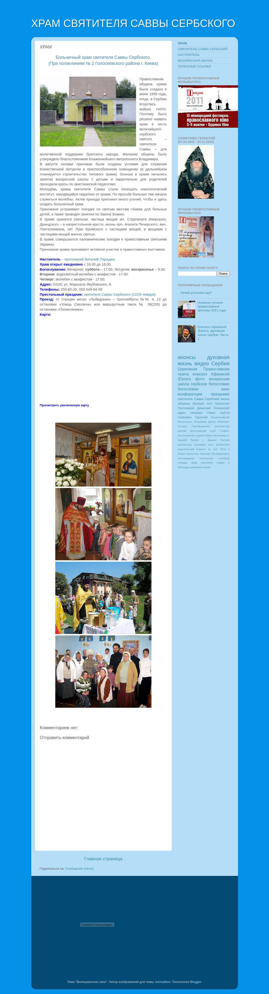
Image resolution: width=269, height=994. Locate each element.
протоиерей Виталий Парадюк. (90, 259)
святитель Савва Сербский (198, 399)
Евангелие (222, 403)
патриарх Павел (203, 412)
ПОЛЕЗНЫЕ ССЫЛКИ (194, 66)
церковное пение (200, 467)
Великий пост (203, 403)
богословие (188, 389)
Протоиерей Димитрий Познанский (204, 408)
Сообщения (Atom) (79, 868)
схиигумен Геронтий (193, 417)
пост (210, 444)
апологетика (222, 426)
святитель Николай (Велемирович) (208, 453)
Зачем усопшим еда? (196, 292)
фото (200, 379)
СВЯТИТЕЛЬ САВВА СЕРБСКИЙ (203, 49)
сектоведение (186, 458)
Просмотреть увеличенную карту (64, 405)
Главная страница (103, 858)
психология (223, 444)
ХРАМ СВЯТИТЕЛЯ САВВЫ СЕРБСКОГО (133, 23)
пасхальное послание (192, 444)
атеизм (182, 430)
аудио (182, 412)
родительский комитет (192, 449)
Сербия (220, 363)
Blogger (195, 982)
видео (201, 363)
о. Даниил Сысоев (215, 440)
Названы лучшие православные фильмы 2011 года (212, 306)
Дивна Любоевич (219, 421)
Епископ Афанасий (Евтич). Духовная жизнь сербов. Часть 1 (213, 332)
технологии (206, 458)
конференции (190, 394)
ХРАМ (182, 43)
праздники (220, 394)
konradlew (163, 982)
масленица (219, 435)
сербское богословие (210, 384)
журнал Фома (204, 435)
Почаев (182, 426)
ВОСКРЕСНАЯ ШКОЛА (195, 60)
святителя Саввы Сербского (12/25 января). (120, 294)
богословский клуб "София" (209, 430)
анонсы (187, 357)
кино (225, 389)
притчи (225, 412)
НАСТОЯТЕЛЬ (189, 55)
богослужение (186, 435)
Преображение (201, 426)
